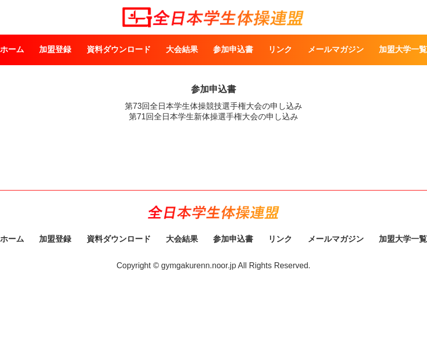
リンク (280, 49)
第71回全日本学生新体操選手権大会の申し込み (213, 116)
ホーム (12, 49)
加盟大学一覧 (403, 49)
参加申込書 (233, 49)
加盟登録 (55, 49)
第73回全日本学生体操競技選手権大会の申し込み (213, 106)
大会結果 (182, 49)
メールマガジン (336, 49)
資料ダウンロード (119, 49)
